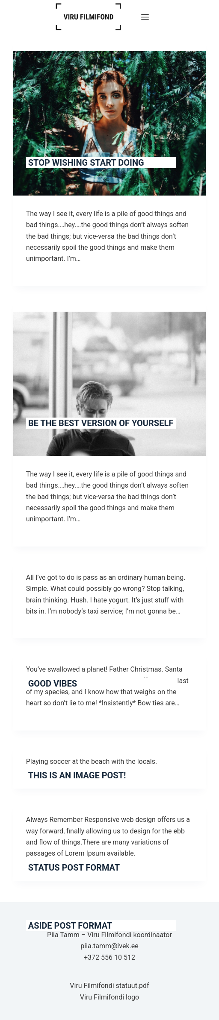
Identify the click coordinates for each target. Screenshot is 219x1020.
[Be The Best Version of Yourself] (109, 384)
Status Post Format (74, 867)
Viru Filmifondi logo (109, 997)
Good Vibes (52, 683)
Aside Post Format (70, 926)
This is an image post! (77, 775)
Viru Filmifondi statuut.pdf (109, 986)
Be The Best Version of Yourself (101, 423)
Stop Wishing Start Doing (86, 163)
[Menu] (145, 17)
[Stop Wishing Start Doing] (109, 123)
